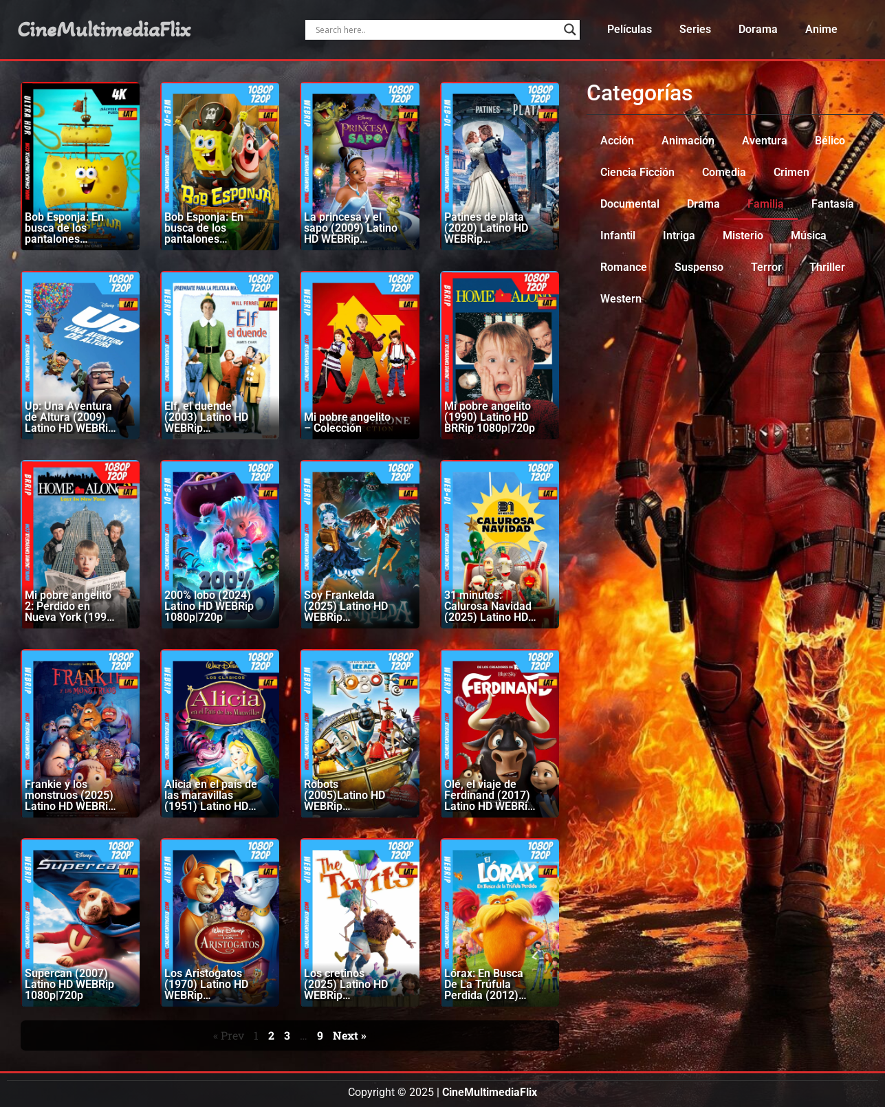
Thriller (827, 267)
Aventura (764, 140)
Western (621, 298)
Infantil (617, 235)
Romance (623, 267)
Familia (765, 203)
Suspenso (699, 267)
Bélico (830, 140)
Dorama (758, 29)
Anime (821, 29)
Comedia (724, 172)
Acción (617, 140)
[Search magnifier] (570, 29)
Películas (629, 29)
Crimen (791, 172)
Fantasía (832, 203)
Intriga (679, 235)
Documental (629, 203)
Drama (703, 203)
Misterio (743, 235)
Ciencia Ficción (637, 172)
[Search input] (436, 29)
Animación (688, 140)
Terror (766, 267)
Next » (350, 1035)
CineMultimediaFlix (103, 30)
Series (695, 29)
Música (809, 235)
